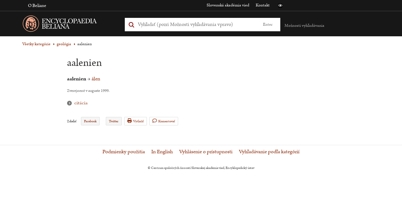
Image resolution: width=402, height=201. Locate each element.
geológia (64, 44)
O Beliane (37, 5)
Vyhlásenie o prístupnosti (206, 151)
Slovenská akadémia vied (228, 5)
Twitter (113, 121)
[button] (280, 6)
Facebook (90, 121)
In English (162, 151)
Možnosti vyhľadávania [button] (304, 25)
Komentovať (163, 121)
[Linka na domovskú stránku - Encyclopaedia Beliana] (68, 24)
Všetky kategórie (36, 44)
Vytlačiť (135, 121)
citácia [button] (70, 103)
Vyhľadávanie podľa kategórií (269, 151)
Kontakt (263, 5)
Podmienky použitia (123, 151)
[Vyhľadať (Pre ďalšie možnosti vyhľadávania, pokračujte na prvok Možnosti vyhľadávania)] (196, 24)
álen (96, 79)
